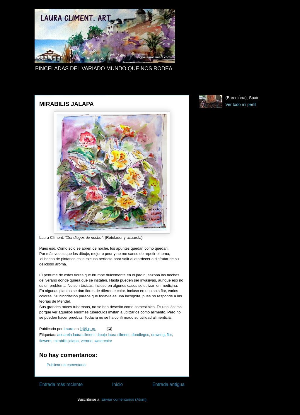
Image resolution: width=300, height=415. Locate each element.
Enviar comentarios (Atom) (123, 399)
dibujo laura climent (113, 334)
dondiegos (140, 334)
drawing (158, 334)
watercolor (103, 341)
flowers (45, 341)
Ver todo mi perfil (241, 104)
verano (87, 341)
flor (169, 334)
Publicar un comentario (66, 365)
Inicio (117, 384)
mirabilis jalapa (66, 341)
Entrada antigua (168, 384)
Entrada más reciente (61, 384)
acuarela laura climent (75, 334)
